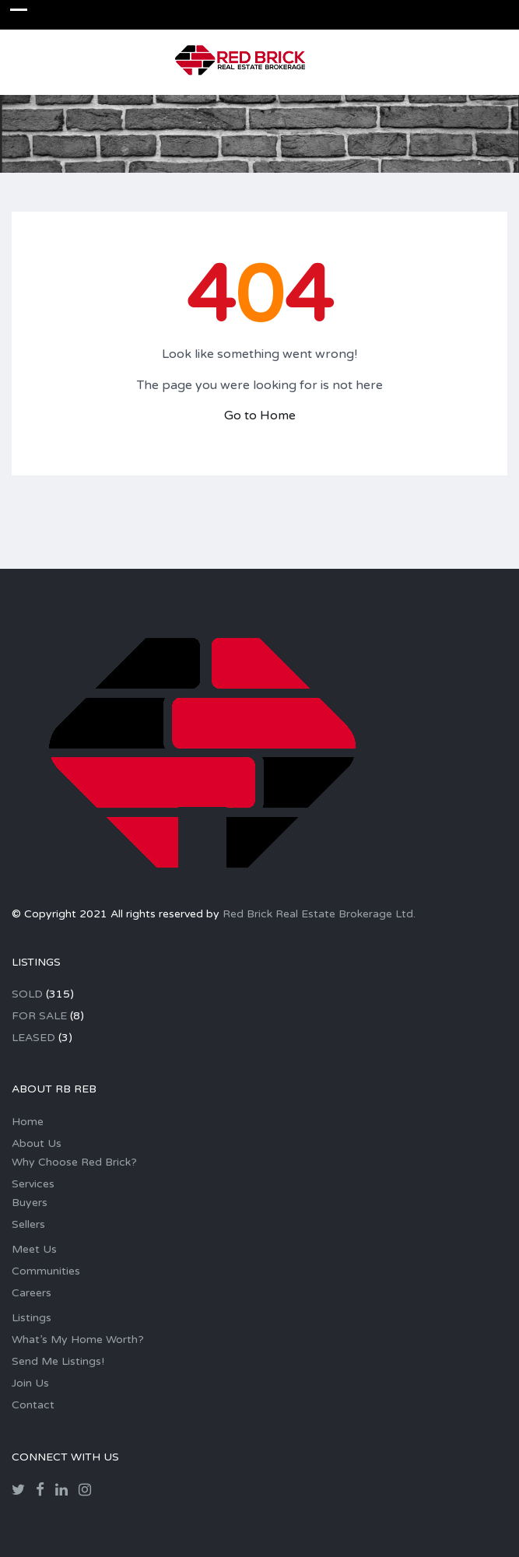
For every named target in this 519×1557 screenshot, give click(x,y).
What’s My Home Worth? (78, 1339)
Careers (31, 1292)
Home (28, 1121)
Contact (33, 1404)
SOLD (27, 994)
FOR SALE (39, 1015)
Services (33, 1184)
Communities (46, 1271)
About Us (36, 1143)
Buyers (29, 1202)
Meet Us (34, 1249)
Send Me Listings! (58, 1361)
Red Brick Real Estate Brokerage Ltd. (319, 914)
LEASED (33, 1037)
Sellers (28, 1224)
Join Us (30, 1383)
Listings (31, 1317)
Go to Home (260, 415)
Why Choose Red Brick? (74, 1162)
